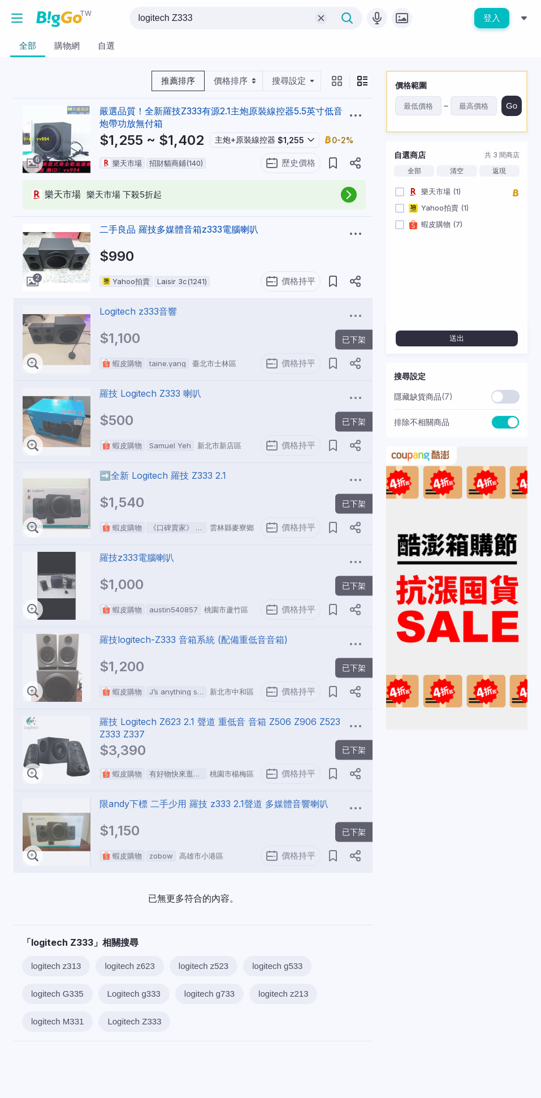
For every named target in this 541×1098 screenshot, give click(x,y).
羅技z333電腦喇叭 (136, 557)
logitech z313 (56, 966)
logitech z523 (203, 966)
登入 (491, 18)
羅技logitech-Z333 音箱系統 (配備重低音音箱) (193, 639)
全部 (414, 171)
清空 (457, 171)
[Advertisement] (456, 809)
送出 (456, 338)
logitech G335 (57, 993)
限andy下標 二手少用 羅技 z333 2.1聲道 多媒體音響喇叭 (213, 803)
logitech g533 (277, 966)
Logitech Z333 (134, 1021)
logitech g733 (209, 993)
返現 (499, 171)
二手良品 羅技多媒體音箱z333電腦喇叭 (178, 229)
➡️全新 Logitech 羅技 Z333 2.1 (162, 475)
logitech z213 (283, 993)
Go (511, 105)
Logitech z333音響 (138, 311)
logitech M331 (57, 1021)
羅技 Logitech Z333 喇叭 (150, 393)
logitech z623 (129, 966)
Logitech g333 (134, 993)
